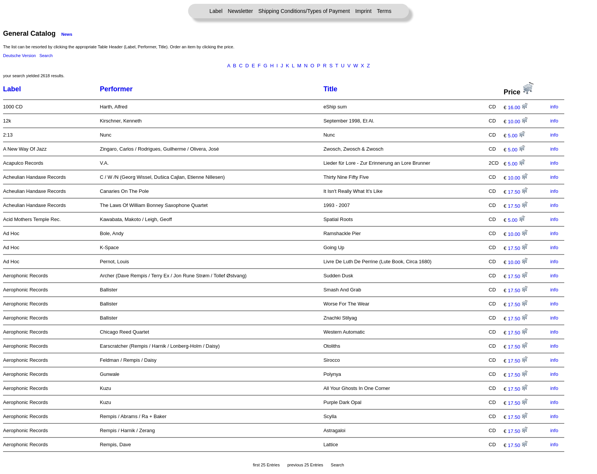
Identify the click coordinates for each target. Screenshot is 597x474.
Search (46, 55)
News (66, 34)
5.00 (516, 135)
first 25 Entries (266, 465)
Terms (384, 11)
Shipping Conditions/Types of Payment (304, 11)
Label (215, 11)
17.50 (518, 192)
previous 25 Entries (305, 465)
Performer (116, 89)
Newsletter (240, 11)
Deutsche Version (19, 55)
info (554, 107)
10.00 (518, 121)
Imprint (363, 11)
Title (330, 89)
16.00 (518, 107)
